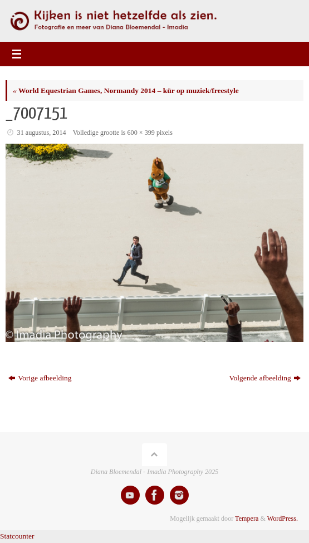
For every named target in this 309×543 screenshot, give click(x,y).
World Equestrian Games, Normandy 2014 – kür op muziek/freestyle (126, 90)
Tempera (246, 518)
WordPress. (282, 518)
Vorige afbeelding (39, 378)
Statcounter (17, 536)
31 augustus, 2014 (41, 132)
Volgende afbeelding (265, 378)
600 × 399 (141, 132)
